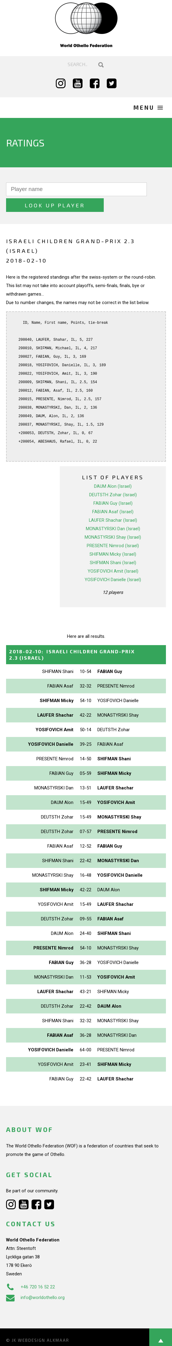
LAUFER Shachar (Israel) (113, 504)
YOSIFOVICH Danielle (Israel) (113, 563)
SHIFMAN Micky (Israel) (112, 538)
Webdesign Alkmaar (43, 1324)
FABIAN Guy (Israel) (113, 487)
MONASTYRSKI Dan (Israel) (113, 512)
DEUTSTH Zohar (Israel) (113, 478)
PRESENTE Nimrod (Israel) (113, 529)
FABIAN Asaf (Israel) (112, 495)
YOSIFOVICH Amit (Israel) (113, 555)
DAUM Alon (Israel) (113, 470)
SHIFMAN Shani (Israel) (113, 546)
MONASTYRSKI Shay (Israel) (113, 521)
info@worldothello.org (35, 1281)
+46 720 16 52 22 (30, 1271)
